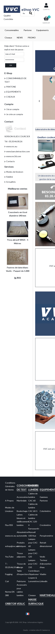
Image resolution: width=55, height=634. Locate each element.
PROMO (32, 37)
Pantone (28, 30)
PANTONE (11, 86)
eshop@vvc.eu (11, 546)
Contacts (10, 161)
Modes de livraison (14, 172)
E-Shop (8, 73)
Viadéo (43, 574)
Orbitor (10, 603)
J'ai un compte (12, 109)
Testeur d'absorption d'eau (45, 564)
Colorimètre (45, 511)
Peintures (21, 581)
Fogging (8, 574)
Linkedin (43, 581)
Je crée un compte (14, 114)
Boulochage (22, 511)
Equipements (43, 30)
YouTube (9, 556)
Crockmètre (45, 525)
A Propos (9, 500)
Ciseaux (8, 37)
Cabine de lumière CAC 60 (33, 497)
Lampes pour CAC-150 (33, 564)
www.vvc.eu (11, 146)
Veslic (42, 556)
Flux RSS (9, 525)
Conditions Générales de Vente (10, 486)
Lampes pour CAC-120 (33, 553)
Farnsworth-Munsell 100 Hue (34, 532)
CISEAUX (10, 96)
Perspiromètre (46, 535)
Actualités (11, 182)
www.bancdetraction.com (18, 151)
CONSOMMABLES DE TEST (15, 80)
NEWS (20, 37)
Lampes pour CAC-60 (33, 542)
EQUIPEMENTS (13, 91)
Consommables (12, 30)
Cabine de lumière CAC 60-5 (33, 507)
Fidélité (9, 177)
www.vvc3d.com (13, 156)
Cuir (7, 581)
